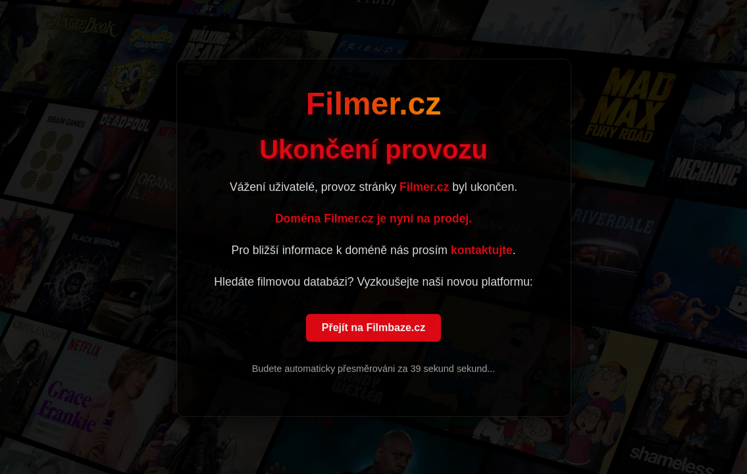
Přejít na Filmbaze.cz (373, 328)
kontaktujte (482, 250)
